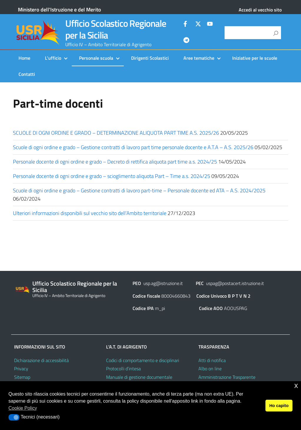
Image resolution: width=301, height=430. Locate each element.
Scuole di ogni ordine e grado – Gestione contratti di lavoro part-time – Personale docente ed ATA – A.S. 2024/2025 (139, 190)
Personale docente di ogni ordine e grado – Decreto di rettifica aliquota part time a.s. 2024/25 (115, 162)
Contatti (27, 74)
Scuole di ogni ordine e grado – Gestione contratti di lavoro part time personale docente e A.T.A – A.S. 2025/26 (133, 147)
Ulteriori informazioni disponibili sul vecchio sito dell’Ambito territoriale (89, 213)
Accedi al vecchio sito (260, 9)
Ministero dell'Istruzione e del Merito (59, 10)
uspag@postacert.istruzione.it (235, 283)
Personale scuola (96, 57)
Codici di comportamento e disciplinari (142, 360)
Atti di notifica (212, 360)
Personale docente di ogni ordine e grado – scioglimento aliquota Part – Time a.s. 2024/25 (111, 176)
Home (24, 57)
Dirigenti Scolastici (150, 57)
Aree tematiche (198, 57)
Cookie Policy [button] (23, 408)
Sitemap (22, 377)
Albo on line (210, 368)
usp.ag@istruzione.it (163, 283)
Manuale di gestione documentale (139, 377)
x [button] (296, 385)
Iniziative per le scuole (254, 57)
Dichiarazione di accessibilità (41, 360)
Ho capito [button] (279, 405)
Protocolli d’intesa (123, 368)
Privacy (21, 368)
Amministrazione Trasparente (226, 377)
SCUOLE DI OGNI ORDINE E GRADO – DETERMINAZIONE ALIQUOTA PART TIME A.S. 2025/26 (116, 133)
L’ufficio (53, 57)
